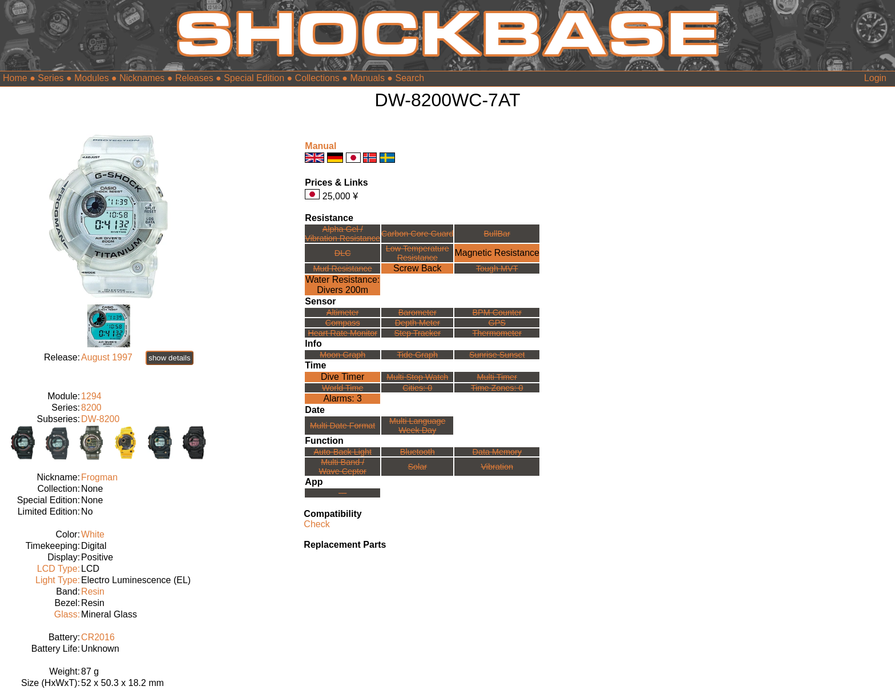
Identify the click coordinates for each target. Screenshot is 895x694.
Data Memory (497, 451)
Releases (194, 78)
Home (15, 78)
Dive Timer (342, 377)
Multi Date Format (342, 425)
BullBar (497, 233)
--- (342, 493)
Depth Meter (417, 322)
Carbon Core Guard (417, 233)
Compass (342, 322)
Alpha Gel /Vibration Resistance (342, 233)
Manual (320, 146)
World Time (343, 387)
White (92, 534)
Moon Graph (342, 354)
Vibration (497, 466)
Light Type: (57, 580)
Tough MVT (497, 268)
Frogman (99, 477)
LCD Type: (58, 568)
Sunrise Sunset (497, 354)
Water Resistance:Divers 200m (342, 285)
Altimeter (342, 312)
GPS (497, 322)
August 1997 (106, 357)
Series (50, 78)
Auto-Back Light (342, 451)
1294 (91, 396)
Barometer (417, 312)
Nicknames (141, 78)
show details (169, 358)
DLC (342, 253)
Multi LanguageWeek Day (417, 425)
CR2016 (98, 637)
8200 (91, 407)
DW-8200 (100, 419)
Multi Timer (497, 377)
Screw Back (417, 268)
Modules (91, 78)
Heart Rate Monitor (342, 333)
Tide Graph (417, 354)
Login (875, 78)
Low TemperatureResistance (417, 253)
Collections (317, 78)
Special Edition (254, 78)
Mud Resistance (342, 268)
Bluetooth (417, 451)
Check (316, 524)
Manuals (367, 78)
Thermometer (497, 333)
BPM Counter (497, 312)
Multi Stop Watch (417, 377)
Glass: (67, 614)
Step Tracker (417, 333)
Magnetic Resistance (496, 253)
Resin (92, 591)
